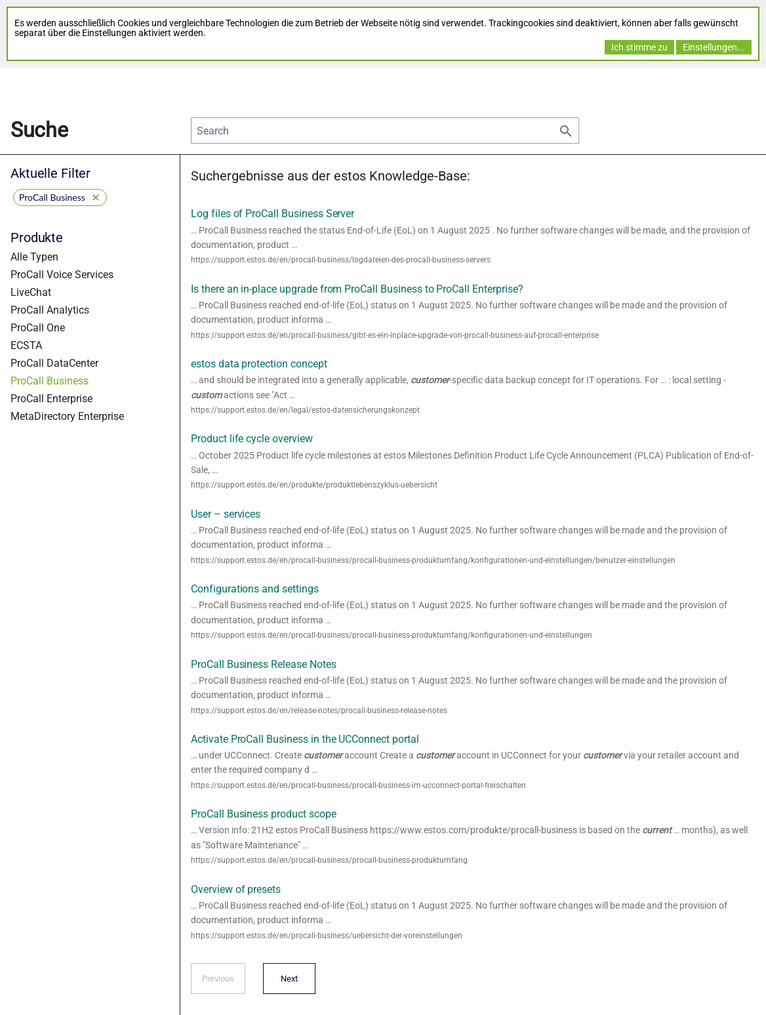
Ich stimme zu (639, 47)
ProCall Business (49, 381)
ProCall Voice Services (61, 274)
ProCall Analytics (49, 310)
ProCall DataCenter (54, 363)
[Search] (385, 130)
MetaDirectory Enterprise (67, 416)
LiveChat (30, 292)
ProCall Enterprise (51, 398)
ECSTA (26, 345)
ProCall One (37, 327)
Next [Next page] (286, 983)
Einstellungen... (714, 47)
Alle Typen (34, 257)
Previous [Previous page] (218, 983)
